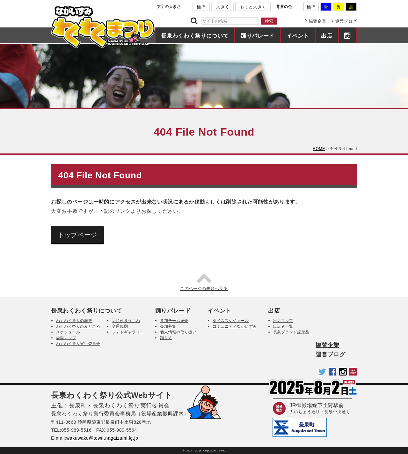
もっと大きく (253, 6)
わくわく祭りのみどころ (78, 326)
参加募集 (168, 326)
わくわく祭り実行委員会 (78, 343)
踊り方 (166, 338)
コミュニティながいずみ (235, 326)
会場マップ (66, 338)
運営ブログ (346, 21)
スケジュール (68, 332)
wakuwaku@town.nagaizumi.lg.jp (102, 438)
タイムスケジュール (231, 320)
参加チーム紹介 (174, 320)
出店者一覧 (283, 326)
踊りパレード (257, 36)
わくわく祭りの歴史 (74, 320)
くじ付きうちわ (126, 320)
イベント (298, 36)
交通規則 (120, 326)
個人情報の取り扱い (178, 332)
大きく (222, 6)
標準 (201, 6)
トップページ (77, 234)
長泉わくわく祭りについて (195, 36)
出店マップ (283, 320)
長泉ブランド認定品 (291, 332)
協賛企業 (317, 21)
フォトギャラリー (128, 332)
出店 (326, 36)
